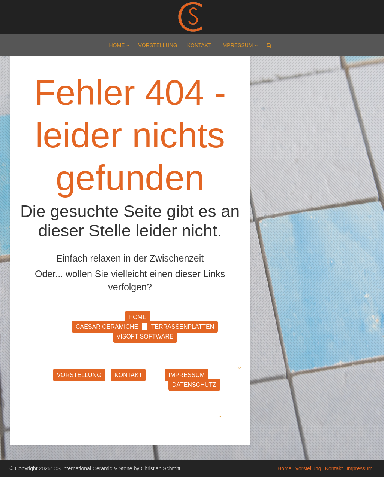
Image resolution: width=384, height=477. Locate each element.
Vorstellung (157, 45)
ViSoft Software (145, 336)
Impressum (237, 45)
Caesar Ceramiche (107, 327)
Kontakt (199, 45)
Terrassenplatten (182, 327)
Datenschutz (194, 385)
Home (116, 45)
